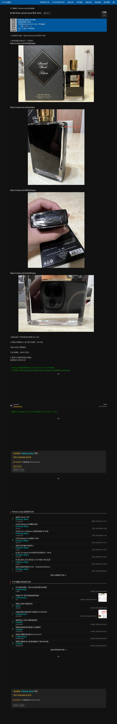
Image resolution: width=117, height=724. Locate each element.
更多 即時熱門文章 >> (58, 650)
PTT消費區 (13, 8)
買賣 (25, 453)
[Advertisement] (58, 388)
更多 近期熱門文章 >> (58, 575)
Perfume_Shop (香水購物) (26, 8)
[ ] (22, 519)
